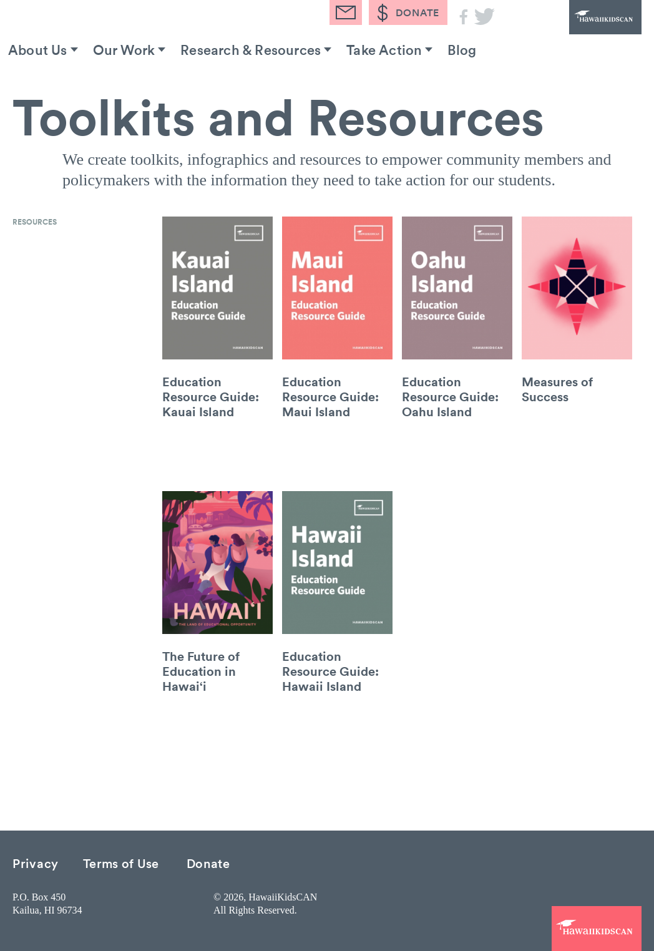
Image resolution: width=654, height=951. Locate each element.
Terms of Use (121, 862)
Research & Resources (250, 49)
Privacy (35, 862)
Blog (461, 49)
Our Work (124, 49)
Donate (208, 862)
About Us (37, 49)
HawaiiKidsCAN (573, 34)
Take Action (384, 49)
